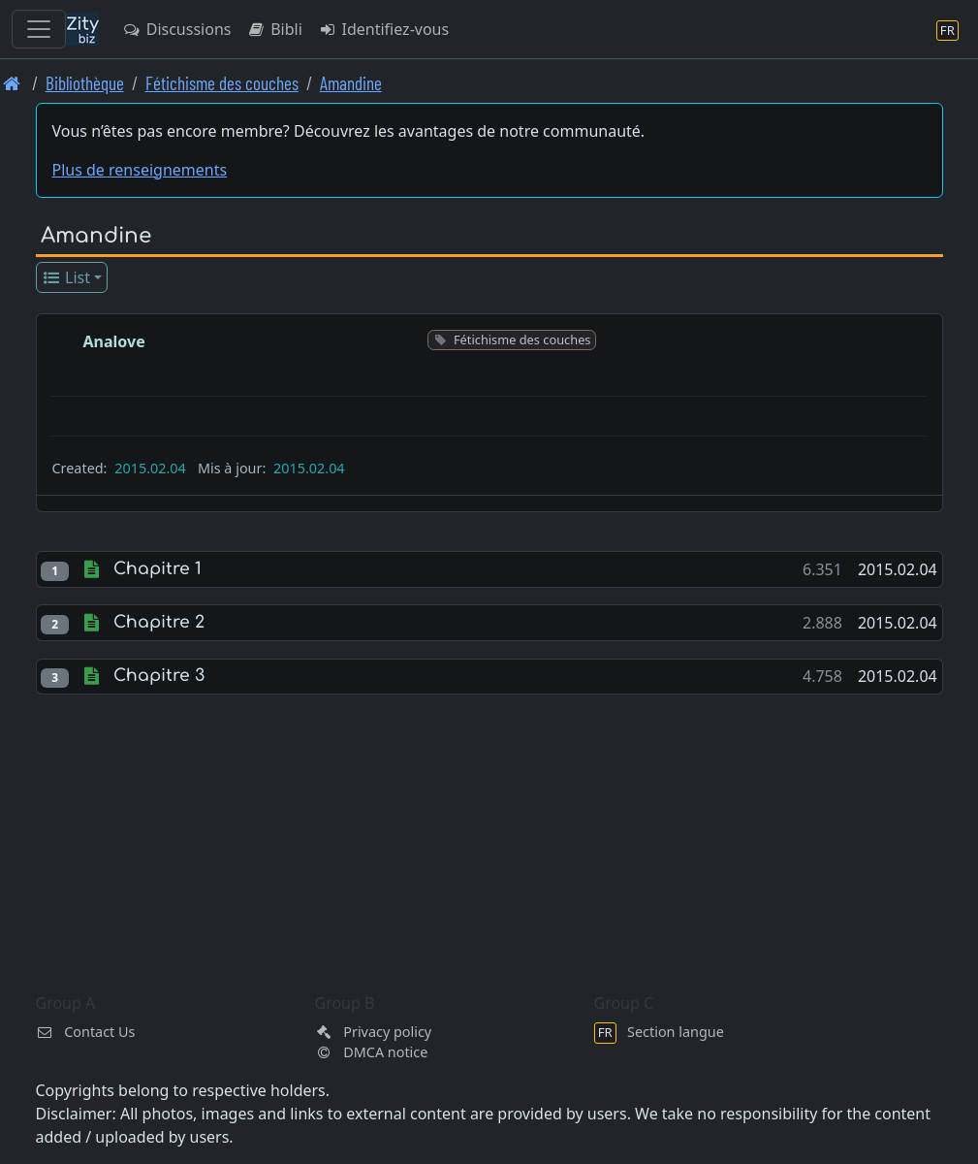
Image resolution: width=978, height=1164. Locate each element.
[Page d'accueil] (12, 83)
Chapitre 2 (159, 622)
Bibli (273, 29)
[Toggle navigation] (39, 29)
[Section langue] (947, 29)
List (65, 277)
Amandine (351, 83)
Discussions (176, 29)
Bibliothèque (85, 83)
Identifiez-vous (383, 29)
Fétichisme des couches (222, 83)
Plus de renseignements (140, 169)
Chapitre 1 (157, 569)
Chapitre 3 (159, 675)
